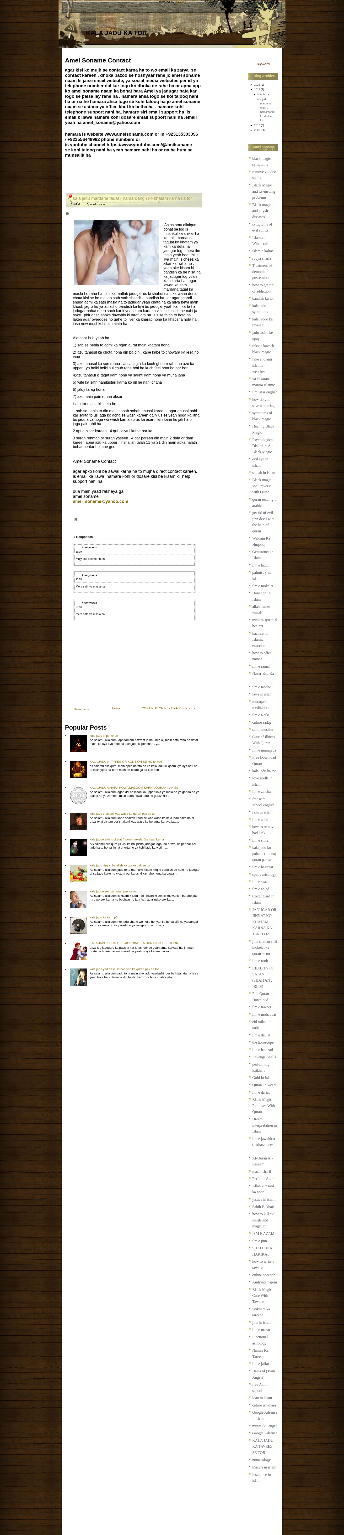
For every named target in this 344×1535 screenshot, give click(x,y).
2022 (257, 89)
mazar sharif (261, 1171)
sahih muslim (262, 729)
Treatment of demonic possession (262, 271)
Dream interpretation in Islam (264, 1125)
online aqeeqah (263, 1275)
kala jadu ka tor (116, 32)
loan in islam (262, 1398)
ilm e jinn (259, 1241)
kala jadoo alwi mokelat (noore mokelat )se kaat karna (127, 839)
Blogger (180, 2)
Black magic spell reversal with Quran (262, 486)
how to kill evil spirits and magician (263, 1220)
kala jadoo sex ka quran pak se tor (113, 891)
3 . (80, 519)
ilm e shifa (260, 840)
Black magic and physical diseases (261, 211)
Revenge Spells (264, 1057)
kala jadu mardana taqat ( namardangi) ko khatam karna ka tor (132, 198)
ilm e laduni (261, 565)
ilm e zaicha (261, 791)
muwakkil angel (264, 1426)
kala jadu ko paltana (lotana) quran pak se (264, 853)
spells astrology (264, 874)
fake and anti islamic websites (262, 365)
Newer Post (82, 709)
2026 (257, 84)
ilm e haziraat (262, 867)
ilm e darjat (261, 1092)
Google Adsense (264, 1433)
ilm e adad (260, 820)
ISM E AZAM (263, 1233)
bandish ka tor (263, 298)
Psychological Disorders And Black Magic (263, 446)
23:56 (79, 607)
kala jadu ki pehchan (104, 735)
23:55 (79, 579)
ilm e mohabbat (264, 1014)
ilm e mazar (261, 1330)
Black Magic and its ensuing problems (263, 191)
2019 (257, 125)
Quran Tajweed (264, 1085)
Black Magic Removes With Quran (263, 1105)
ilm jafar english (264, 392)
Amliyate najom (264, 1282)
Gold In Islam (263, 1078)
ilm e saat (259, 882)
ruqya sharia (261, 258)
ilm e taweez (262, 1007)
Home (116, 708)
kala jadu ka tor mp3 (104, 917)
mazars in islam (264, 1467)
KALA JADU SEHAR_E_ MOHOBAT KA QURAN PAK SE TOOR (134, 943)
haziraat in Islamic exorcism (260, 639)
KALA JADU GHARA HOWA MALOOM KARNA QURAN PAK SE (134, 787)
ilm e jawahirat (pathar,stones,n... (264, 1145)
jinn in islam (261, 1322)
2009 (257, 130)
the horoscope (263, 1042)
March (261, 94)
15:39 (79, 552)
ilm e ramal (261, 666)
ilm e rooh (260, 961)
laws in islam (262, 694)
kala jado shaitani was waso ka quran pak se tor (123, 813)
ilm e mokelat (262, 586)
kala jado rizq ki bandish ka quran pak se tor (120, 865)
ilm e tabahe (261, 687)
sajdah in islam (263, 473)
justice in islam (263, 1199)
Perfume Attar (263, 1179)
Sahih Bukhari (263, 1207)
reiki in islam (262, 812)
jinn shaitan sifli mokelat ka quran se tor (264, 947)
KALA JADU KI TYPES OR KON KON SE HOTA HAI (126, 761)
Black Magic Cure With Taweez (262, 1296)
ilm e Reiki (260, 715)
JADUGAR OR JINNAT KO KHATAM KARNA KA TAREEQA (264, 922)
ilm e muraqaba (264, 750)
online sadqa (261, 722)
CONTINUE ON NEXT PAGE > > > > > (168, 708)
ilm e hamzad (262, 1050)
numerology (261, 1460)
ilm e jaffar (260, 1364)
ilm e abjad (260, 889)
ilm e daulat (261, 1035)
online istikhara (264, 1405)
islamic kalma (263, 251)
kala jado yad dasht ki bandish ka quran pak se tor (124, 969)
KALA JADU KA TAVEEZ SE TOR (262, 1446)
